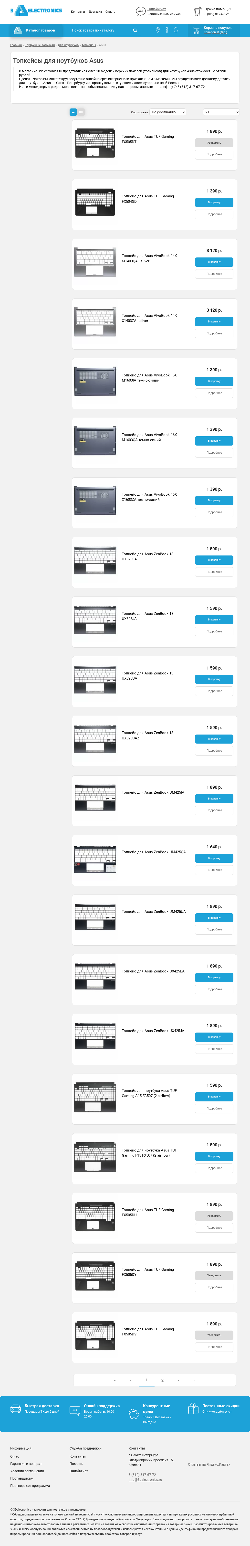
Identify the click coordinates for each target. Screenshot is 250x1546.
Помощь (76, 1464)
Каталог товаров (34, 30)
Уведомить (214, 142)
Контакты (78, 11)
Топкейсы (89, 45)
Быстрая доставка (42, 1406)
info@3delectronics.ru (145, 1480)
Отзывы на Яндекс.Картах (209, 1464)
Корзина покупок (218, 28)
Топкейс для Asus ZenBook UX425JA (153, 1031)
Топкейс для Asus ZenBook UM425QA (154, 852)
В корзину (214, 202)
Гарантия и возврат (26, 1464)
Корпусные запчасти (40, 45)
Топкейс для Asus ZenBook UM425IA (153, 792)
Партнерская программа (30, 1486)
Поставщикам (21, 1478)
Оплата (110, 11)
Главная (16, 45)
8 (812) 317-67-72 (142, 1475)
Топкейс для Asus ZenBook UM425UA (154, 911)
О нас (14, 1456)
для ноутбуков (68, 45)
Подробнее (214, 154)
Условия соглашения (27, 1471)
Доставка (95, 11)
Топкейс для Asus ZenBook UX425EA (153, 971)
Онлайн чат (156, 9)
